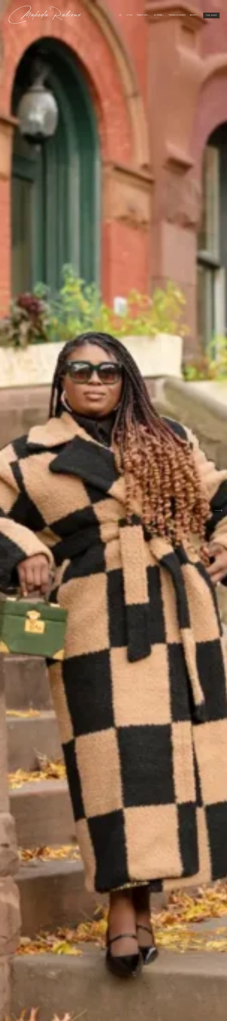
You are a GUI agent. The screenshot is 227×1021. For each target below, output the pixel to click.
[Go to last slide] (9, 510)
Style (129, 15)
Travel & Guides (177, 15)
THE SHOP (211, 15)
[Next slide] (217, 510)
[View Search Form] (120, 15)
